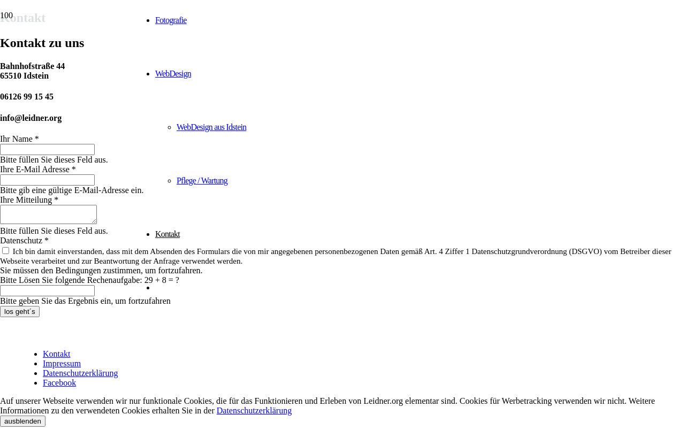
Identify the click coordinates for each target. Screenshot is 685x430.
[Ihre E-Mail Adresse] (47, 180)
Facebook (59, 385)
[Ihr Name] (47, 149)
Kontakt (57, 357)
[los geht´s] (20, 314)
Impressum (62, 366)
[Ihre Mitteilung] (54, 216)
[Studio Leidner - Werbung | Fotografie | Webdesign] (67, 62)
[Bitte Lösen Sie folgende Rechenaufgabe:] (47, 294)
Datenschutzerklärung (80, 376)
